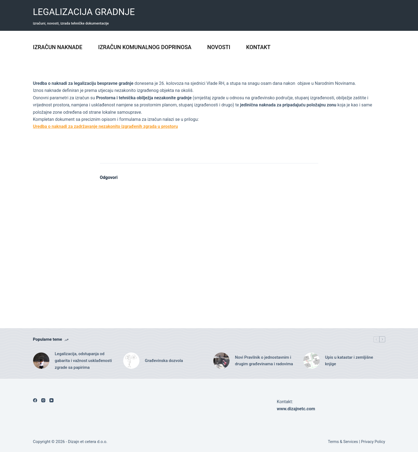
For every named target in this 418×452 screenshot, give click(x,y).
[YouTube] (51, 400)
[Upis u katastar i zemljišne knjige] (311, 360)
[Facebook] (35, 400)
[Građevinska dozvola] (131, 360)
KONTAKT (258, 47)
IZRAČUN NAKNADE (57, 47)
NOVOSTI (218, 47)
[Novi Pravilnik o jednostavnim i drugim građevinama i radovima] (221, 360)
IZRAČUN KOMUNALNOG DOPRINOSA (144, 47)
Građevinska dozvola (164, 360)
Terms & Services (341, 441)
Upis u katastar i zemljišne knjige (349, 361)
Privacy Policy (372, 441)
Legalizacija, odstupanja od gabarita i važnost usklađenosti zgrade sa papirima (83, 360)
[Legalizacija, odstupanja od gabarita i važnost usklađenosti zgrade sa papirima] (41, 360)
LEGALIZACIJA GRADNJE (84, 12)
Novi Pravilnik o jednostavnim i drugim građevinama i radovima (264, 361)
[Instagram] (43, 400)
